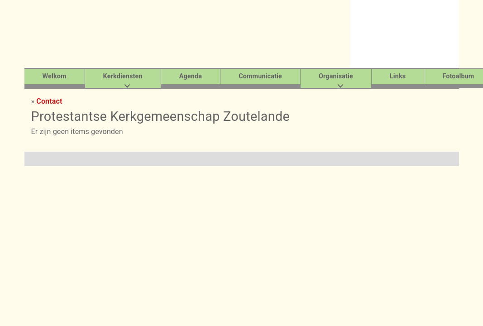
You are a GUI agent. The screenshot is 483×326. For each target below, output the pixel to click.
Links (398, 76)
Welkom (55, 76)
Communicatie (260, 76)
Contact (49, 101)
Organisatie (336, 76)
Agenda (190, 76)
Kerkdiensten (123, 76)
